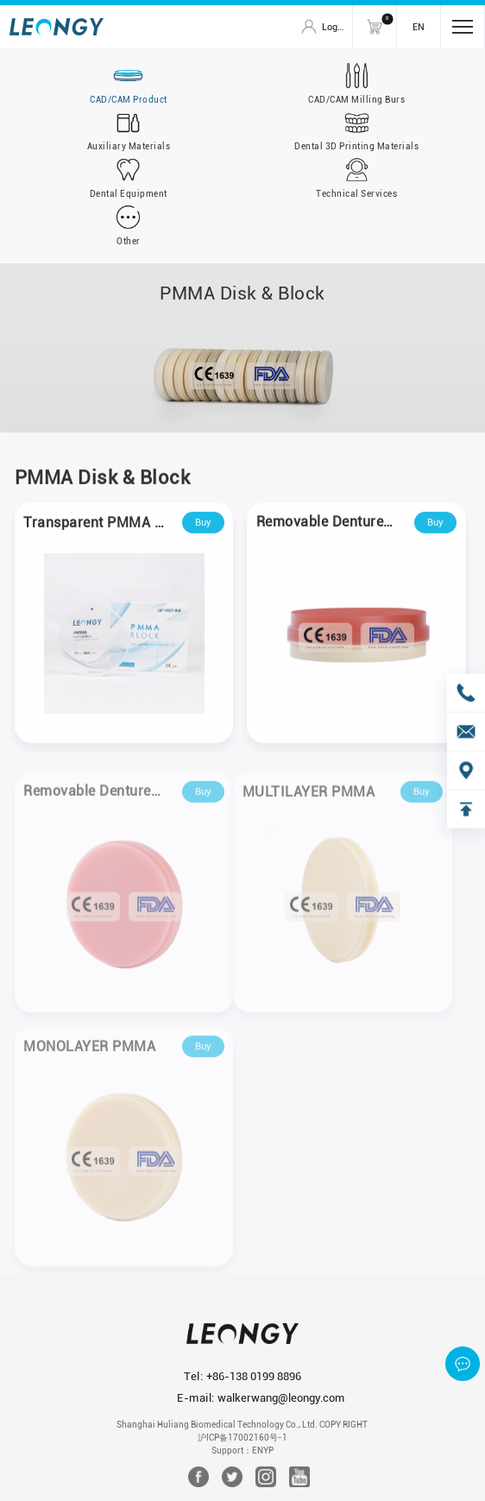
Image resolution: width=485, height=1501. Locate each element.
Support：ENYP (242, 1450)
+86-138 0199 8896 (253, 1376)
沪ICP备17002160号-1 (242, 1437)
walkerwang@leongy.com (280, 1397)
